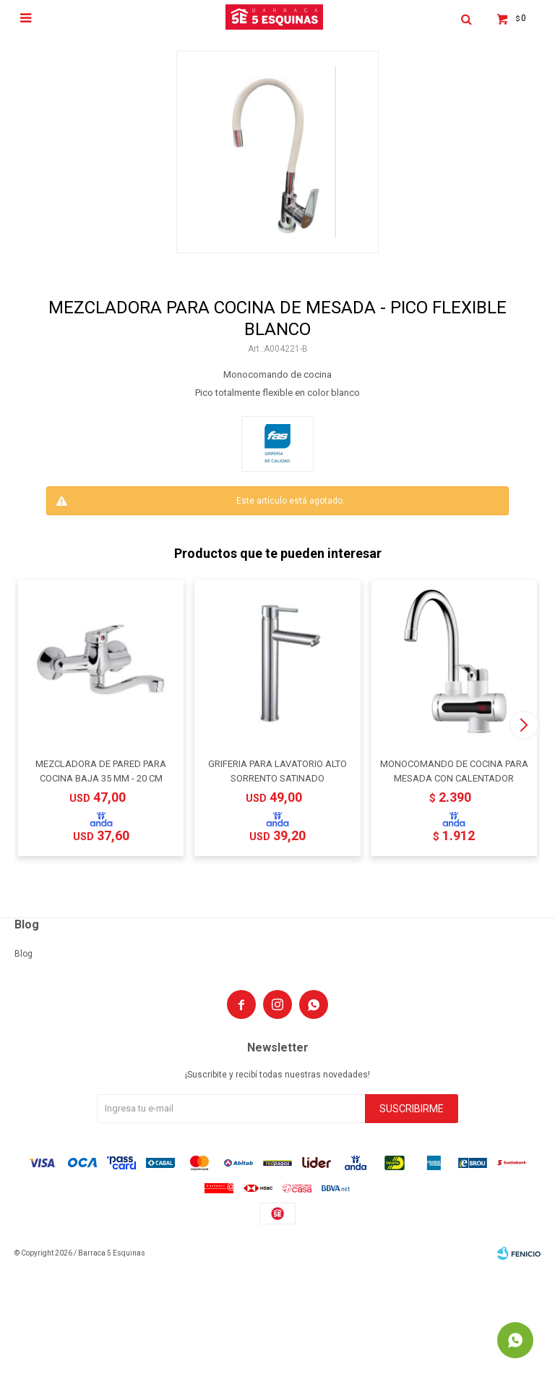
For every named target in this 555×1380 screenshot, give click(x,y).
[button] (523, 725)
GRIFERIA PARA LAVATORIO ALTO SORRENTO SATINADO (277, 771)
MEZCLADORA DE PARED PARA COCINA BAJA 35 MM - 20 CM (100, 771)
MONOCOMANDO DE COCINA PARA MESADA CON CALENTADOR (454, 771)
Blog (23, 954)
